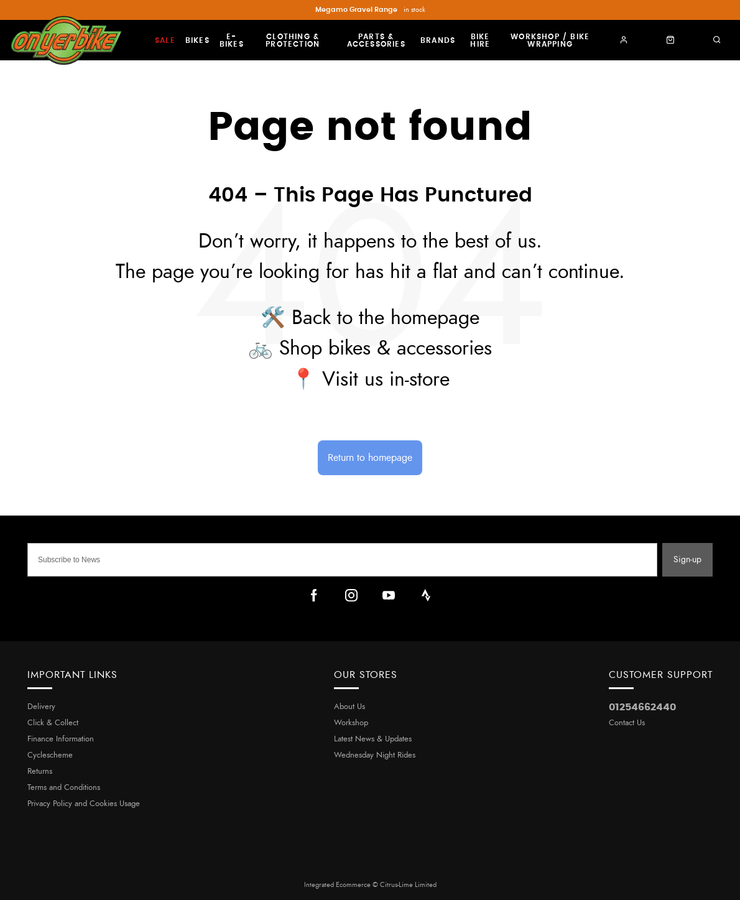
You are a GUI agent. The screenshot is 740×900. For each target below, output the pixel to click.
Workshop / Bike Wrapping (550, 40)
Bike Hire (480, 40)
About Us (349, 707)
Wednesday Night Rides (374, 755)
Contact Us (627, 723)
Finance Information (60, 739)
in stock (370, 10)
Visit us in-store (386, 379)
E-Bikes (232, 40)
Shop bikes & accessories (385, 348)
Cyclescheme (50, 755)
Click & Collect (52, 723)
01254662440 (642, 707)
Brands (437, 40)
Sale (165, 40)
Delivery (41, 707)
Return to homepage (370, 458)
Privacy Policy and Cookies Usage (83, 804)
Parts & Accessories (376, 40)
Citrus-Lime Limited (408, 884)
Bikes (197, 40)
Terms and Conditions (63, 788)
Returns (39, 772)
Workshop (351, 723)
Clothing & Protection (293, 40)
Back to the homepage (385, 318)
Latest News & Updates (373, 739)
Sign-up (687, 559)
